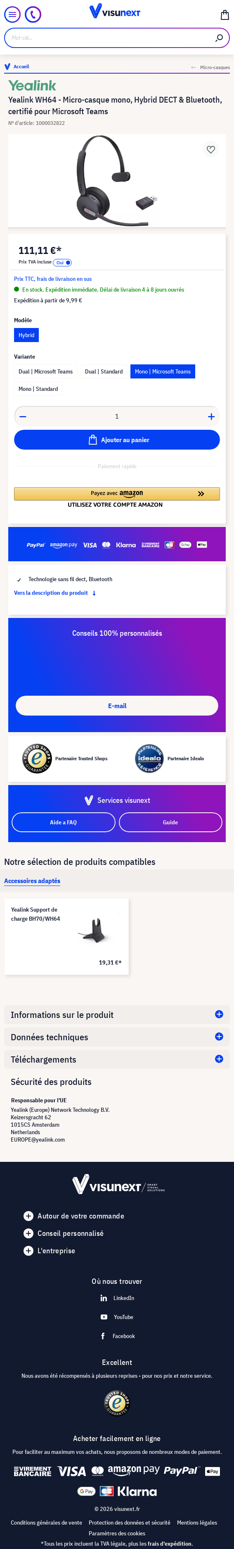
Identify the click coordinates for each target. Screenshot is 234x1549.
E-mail (117, 705)
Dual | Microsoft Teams (46, 371)
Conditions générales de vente (46, 1522)
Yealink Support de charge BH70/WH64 (35, 914)
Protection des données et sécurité (129, 1522)
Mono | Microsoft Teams (163, 371)
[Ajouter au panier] (117, 440)
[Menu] (12, 14)
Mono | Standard (38, 389)
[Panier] (225, 14)
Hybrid (26, 335)
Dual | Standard (104, 371)
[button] (117, 497)
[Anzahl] (117, 416)
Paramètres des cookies (117, 1533)
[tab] (32, 880)
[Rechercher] (219, 38)
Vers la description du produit (56, 592)
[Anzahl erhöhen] (211, 416)
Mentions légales (197, 1522)
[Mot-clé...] (107, 38)
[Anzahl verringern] (22, 416)
